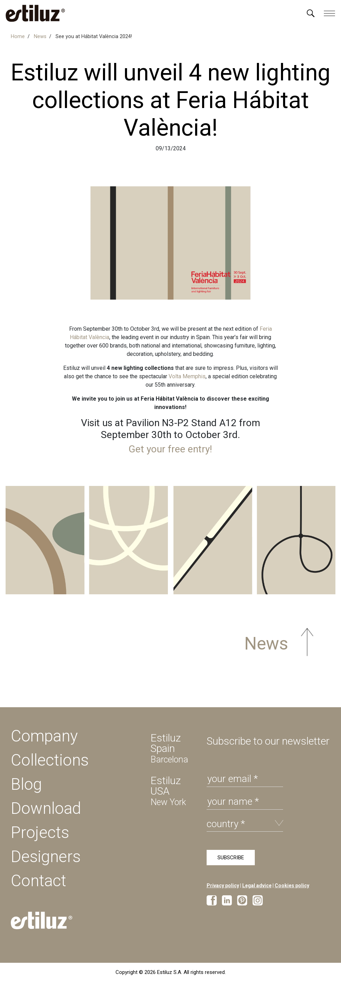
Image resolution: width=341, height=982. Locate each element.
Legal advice (257, 885)
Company (44, 735)
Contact (38, 880)
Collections (50, 760)
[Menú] (310, 13)
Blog (26, 784)
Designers (46, 856)
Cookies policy (292, 885)
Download (46, 808)
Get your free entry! (170, 449)
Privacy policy (223, 885)
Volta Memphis (187, 376)
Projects (40, 832)
